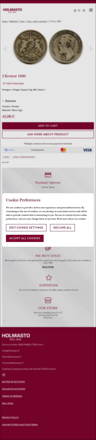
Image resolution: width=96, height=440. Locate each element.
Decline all (62, 227)
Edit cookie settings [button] (26, 227)
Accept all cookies (24, 238)
